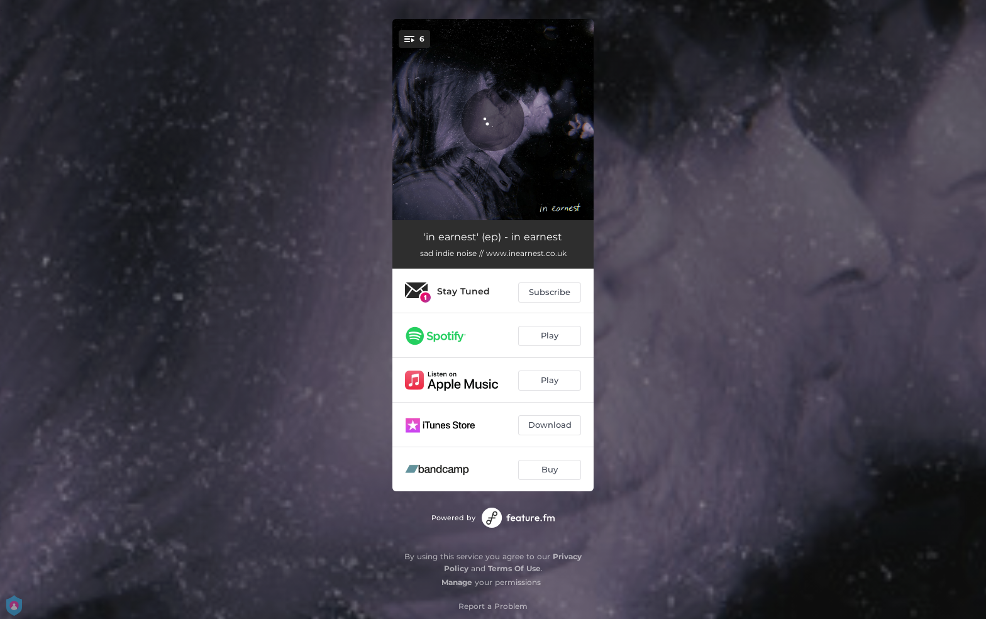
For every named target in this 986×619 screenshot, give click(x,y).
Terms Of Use (514, 568)
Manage (456, 582)
